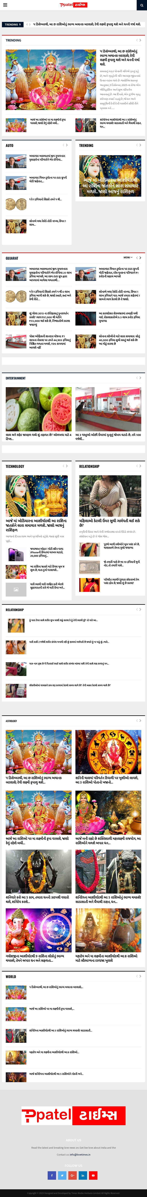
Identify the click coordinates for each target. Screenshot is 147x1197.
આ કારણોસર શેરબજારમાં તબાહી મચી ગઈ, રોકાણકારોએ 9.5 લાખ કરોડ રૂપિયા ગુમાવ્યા (119, 317)
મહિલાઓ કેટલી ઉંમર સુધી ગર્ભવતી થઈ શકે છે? (109, 523)
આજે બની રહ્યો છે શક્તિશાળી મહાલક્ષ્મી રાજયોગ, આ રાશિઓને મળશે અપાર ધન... (108, 841)
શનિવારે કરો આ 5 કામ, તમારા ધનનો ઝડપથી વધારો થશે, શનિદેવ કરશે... (37, 900)
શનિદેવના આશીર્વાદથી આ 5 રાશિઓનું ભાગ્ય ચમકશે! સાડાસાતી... (60, 1030)
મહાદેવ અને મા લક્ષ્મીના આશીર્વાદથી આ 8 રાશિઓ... (54, 1052)
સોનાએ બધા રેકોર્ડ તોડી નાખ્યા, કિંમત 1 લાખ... (47, 223)
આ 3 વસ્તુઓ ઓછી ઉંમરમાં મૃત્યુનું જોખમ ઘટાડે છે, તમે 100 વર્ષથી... (108, 437)
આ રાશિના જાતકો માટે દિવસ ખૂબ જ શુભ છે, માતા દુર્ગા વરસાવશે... (47, 568)
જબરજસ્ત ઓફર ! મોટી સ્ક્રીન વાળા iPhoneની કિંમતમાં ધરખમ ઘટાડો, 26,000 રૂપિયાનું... (46, 552)
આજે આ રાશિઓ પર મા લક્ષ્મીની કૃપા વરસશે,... (51, 1009)
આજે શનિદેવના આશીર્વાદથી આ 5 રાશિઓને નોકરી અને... (56, 1074)
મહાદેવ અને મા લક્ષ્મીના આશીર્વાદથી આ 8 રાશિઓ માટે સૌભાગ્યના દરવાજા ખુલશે (106, 958)
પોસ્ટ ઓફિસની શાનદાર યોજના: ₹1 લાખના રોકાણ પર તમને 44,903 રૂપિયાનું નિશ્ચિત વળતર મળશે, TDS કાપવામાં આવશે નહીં (50, 342)
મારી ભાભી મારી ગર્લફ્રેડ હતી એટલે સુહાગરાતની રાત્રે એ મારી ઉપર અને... (47, 586)
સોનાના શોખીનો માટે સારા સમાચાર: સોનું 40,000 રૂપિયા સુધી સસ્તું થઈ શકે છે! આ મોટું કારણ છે (119, 340)
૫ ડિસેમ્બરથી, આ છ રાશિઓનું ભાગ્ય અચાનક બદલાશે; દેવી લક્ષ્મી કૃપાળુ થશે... (34, 780)
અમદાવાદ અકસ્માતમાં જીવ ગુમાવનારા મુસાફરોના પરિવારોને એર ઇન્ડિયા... (47, 158)
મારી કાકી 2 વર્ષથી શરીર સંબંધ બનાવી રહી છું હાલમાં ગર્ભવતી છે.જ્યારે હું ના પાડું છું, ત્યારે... (69, 642)
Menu (127, 257)
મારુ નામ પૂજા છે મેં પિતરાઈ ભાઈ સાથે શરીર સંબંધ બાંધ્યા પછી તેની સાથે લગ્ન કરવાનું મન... (69, 664)
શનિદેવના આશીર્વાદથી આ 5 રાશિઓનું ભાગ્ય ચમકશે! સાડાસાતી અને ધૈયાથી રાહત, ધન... (120, 123)
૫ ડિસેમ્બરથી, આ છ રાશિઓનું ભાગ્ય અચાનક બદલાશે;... (56, 987)
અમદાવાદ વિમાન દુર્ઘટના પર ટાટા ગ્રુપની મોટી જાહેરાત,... (48, 179)
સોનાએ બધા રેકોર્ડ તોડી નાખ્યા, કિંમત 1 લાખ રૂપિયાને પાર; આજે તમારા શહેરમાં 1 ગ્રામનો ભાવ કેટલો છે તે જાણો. (119, 295)
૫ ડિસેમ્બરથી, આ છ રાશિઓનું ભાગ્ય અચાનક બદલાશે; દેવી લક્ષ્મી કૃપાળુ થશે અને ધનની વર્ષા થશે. (87, 24)
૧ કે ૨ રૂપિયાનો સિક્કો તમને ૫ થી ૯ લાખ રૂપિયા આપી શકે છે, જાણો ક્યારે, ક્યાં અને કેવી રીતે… (50, 295)
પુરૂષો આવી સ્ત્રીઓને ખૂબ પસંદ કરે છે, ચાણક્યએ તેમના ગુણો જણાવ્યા (121, 546)
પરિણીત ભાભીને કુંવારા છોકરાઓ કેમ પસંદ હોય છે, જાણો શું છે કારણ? (121, 581)
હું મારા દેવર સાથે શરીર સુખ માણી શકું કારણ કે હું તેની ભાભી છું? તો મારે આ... (63, 620)
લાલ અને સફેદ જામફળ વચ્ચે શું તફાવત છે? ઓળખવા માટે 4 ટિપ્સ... (38, 437)
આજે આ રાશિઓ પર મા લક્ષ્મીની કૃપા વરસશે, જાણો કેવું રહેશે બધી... (48, 121)
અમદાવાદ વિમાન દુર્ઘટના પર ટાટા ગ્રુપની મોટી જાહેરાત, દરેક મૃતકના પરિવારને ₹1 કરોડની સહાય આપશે (119, 273)
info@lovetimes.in (80, 1154)
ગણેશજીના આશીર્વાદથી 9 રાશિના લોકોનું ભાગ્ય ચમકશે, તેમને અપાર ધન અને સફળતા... (35, 958)
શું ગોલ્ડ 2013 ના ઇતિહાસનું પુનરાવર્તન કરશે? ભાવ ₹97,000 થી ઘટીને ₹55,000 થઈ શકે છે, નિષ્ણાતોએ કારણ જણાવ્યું (49, 319)
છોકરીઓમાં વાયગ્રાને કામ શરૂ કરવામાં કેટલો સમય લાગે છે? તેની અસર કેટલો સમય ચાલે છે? (70, 685)
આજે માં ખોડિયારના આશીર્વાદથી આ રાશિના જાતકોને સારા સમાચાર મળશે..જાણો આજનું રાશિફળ (110, 186)
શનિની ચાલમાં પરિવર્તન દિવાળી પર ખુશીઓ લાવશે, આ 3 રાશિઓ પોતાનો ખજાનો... (106, 780)
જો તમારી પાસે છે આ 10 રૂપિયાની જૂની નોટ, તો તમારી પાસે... (122, 564)
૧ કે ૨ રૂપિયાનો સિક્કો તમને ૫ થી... (45, 199)
